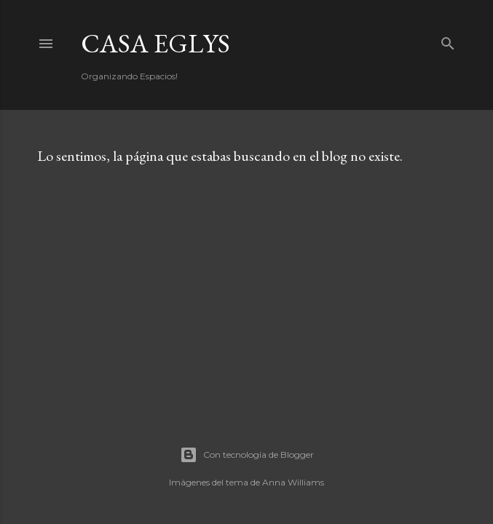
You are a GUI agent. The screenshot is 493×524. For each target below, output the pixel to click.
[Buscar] (448, 40)
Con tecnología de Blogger (247, 455)
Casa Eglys (155, 43)
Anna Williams (293, 482)
